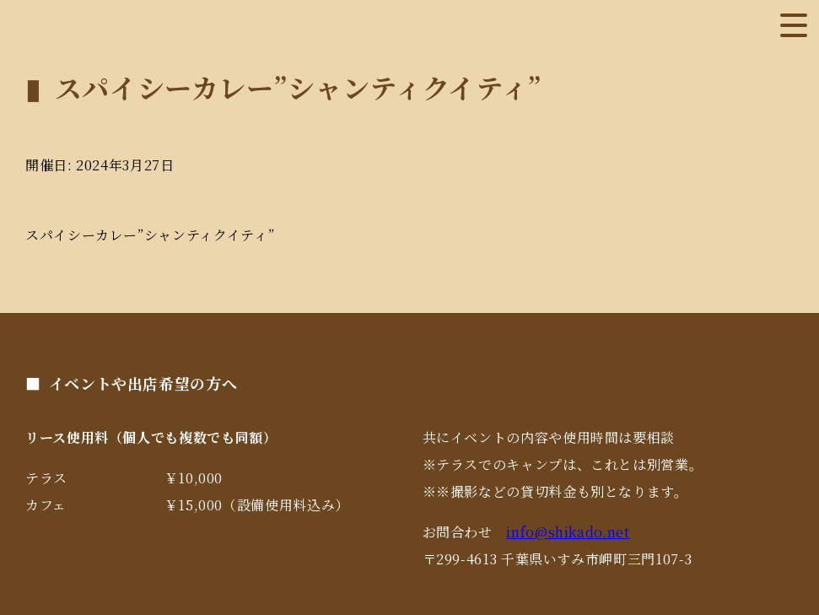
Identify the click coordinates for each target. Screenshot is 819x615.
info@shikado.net (567, 532)
